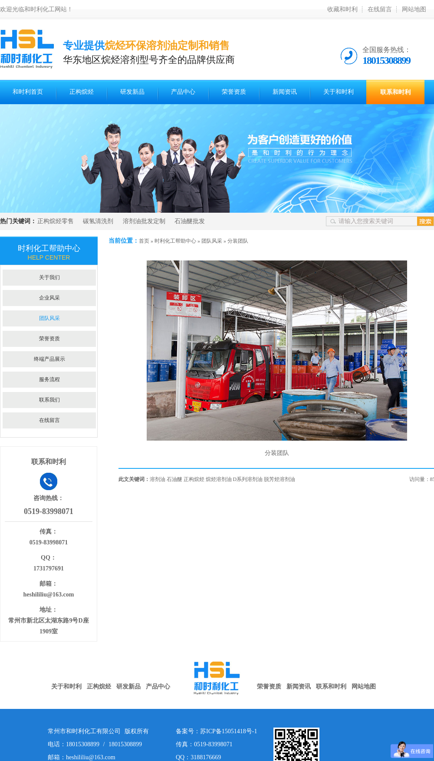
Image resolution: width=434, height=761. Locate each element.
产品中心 (183, 92)
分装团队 (237, 241)
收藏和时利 (342, 9)
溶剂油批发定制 (144, 221)
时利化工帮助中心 (175, 241)
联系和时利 (395, 92)
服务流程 (49, 379)
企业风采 (49, 298)
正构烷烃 (81, 92)
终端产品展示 (49, 359)
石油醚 (174, 479)
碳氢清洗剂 (98, 221)
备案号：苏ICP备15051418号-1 (216, 731)
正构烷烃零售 (55, 221)
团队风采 (211, 241)
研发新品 (132, 92)
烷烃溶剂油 (219, 479)
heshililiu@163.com (48, 594)
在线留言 (380, 9)
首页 (144, 241)
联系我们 (49, 400)
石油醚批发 (189, 221)
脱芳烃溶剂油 (279, 479)
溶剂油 (157, 479)
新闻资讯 (285, 92)
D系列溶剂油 (248, 479)
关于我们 (49, 277)
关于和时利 (338, 92)
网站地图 (414, 9)
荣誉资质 (234, 92)
